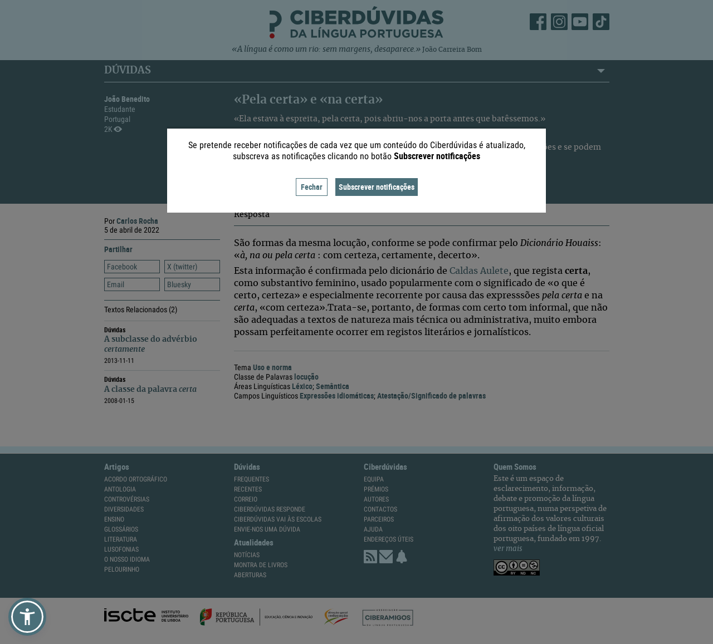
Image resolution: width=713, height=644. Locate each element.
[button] (27, 617)
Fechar (312, 186)
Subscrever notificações (376, 186)
